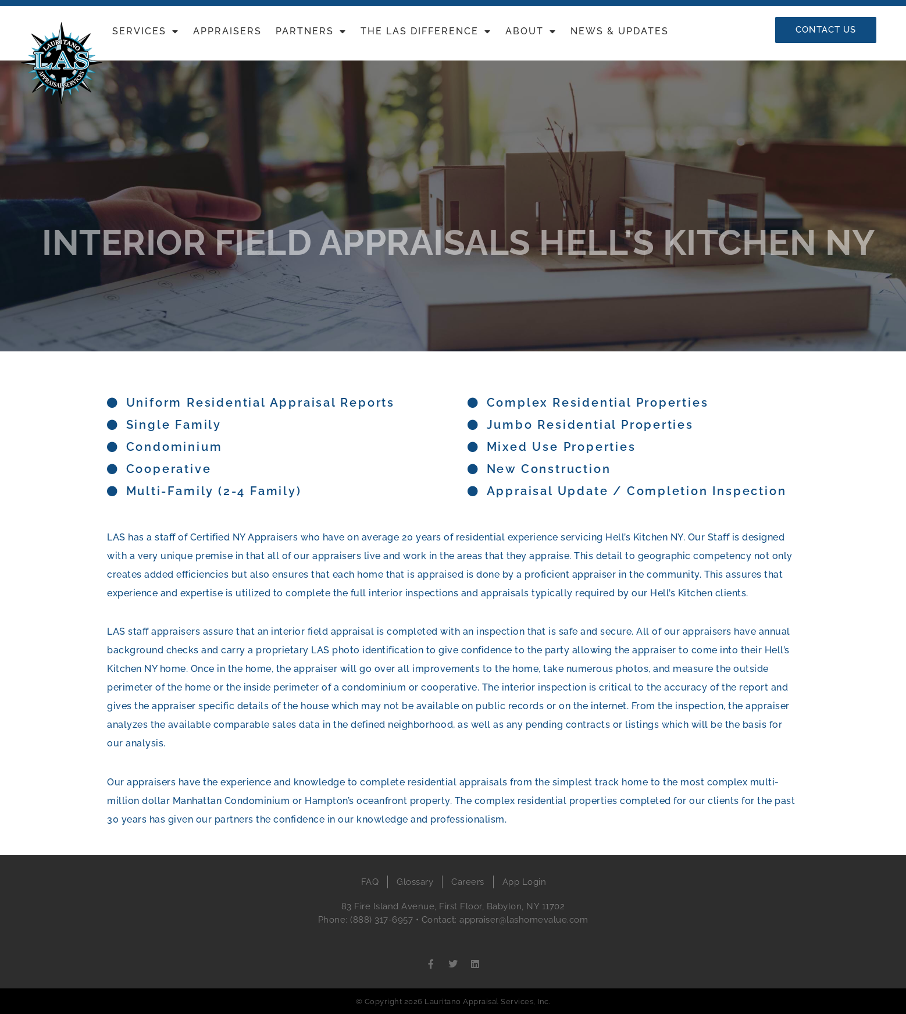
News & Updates (619, 31)
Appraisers (227, 31)
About (531, 31)
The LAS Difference (426, 31)
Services (145, 31)
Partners (311, 31)
